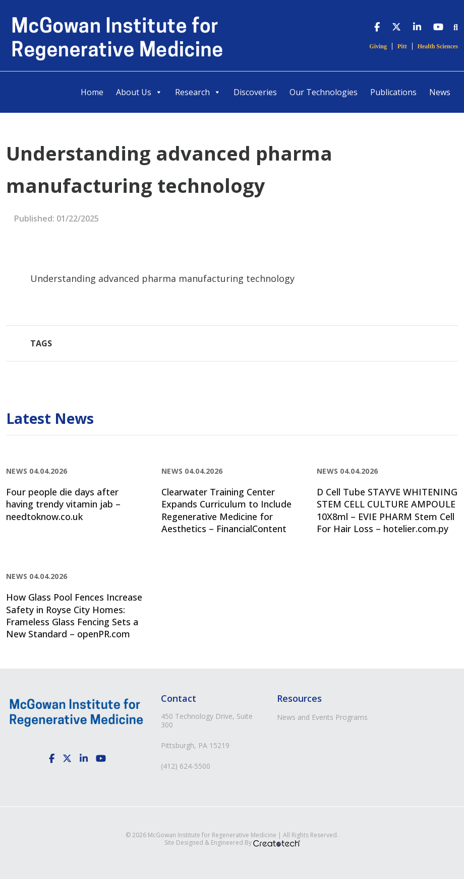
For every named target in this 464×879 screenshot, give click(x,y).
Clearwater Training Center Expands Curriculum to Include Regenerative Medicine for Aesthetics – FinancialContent (226, 510)
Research (198, 92)
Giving (378, 46)
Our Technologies (323, 92)
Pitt (402, 46)
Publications (393, 92)
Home (92, 92)
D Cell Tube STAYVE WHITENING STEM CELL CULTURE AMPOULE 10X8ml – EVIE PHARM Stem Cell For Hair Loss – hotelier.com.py (387, 510)
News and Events (305, 717)
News (439, 92)
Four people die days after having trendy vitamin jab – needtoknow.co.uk (63, 504)
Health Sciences (438, 46)
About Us (139, 92)
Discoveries (255, 92)
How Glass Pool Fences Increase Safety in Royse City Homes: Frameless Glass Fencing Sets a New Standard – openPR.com (74, 615)
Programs (351, 717)
